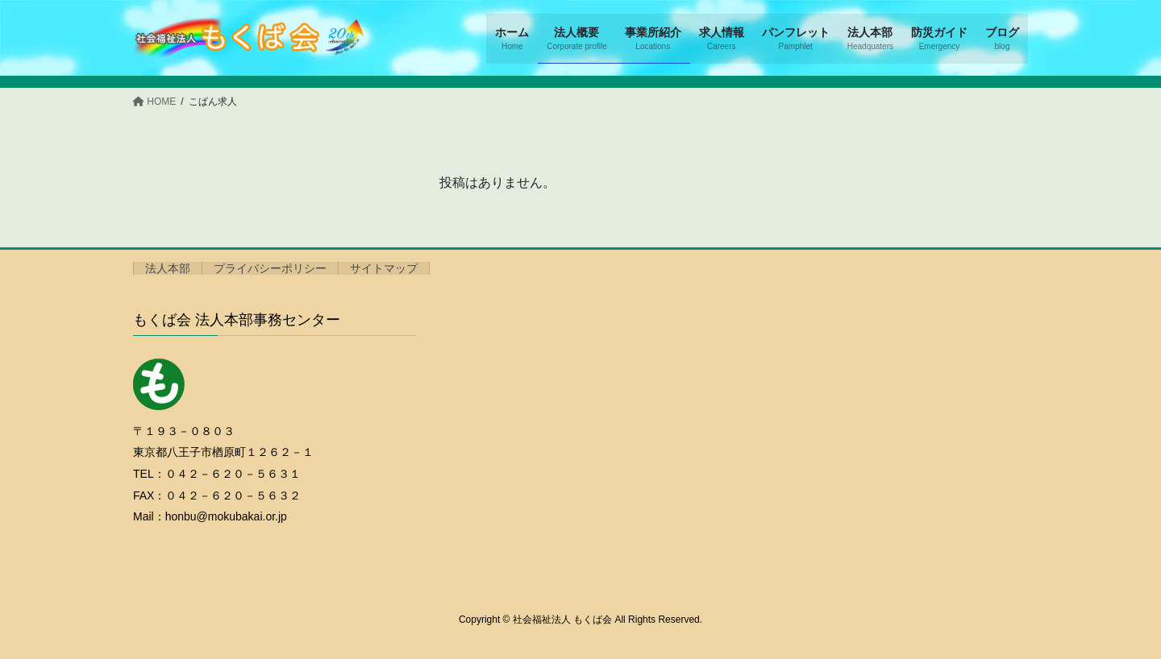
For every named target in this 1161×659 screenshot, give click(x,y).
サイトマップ (384, 268)
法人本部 (167, 268)
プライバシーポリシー (270, 268)
